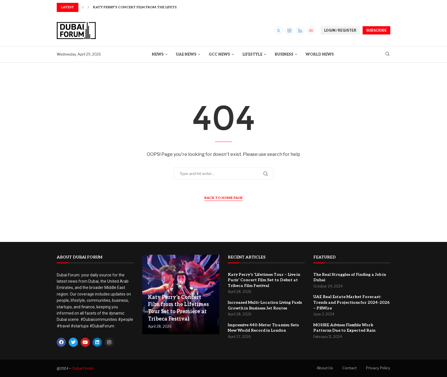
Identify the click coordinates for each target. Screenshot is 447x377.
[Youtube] (311, 30)
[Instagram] (289, 30)
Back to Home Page (223, 198)
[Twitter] (279, 30)
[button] (83, 7)
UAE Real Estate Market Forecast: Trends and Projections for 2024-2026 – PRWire (351, 302)
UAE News (186, 54)
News (158, 54)
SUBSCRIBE (376, 30)
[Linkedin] (300, 30)
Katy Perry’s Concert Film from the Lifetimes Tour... (145, 7)
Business (284, 54)
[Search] (387, 54)
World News (320, 54)
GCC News (219, 54)
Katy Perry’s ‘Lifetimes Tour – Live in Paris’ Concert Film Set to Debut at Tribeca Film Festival (264, 280)
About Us (325, 368)
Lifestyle (252, 54)
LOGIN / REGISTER (340, 30)
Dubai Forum (83, 368)
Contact (349, 368)
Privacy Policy (378, 368)
